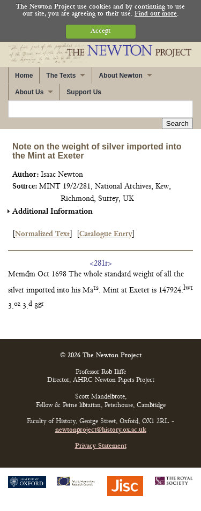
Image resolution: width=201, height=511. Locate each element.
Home (24, 75)
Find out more (156, 14)
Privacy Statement (100, 446)
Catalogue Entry (105, 234)
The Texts (61, 75)
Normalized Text (42, 234)
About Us (29, 92)
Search (177, 123)
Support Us (83, 92)
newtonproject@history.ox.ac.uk (100, 430)
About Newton (120, 75)
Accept (100, 31)
